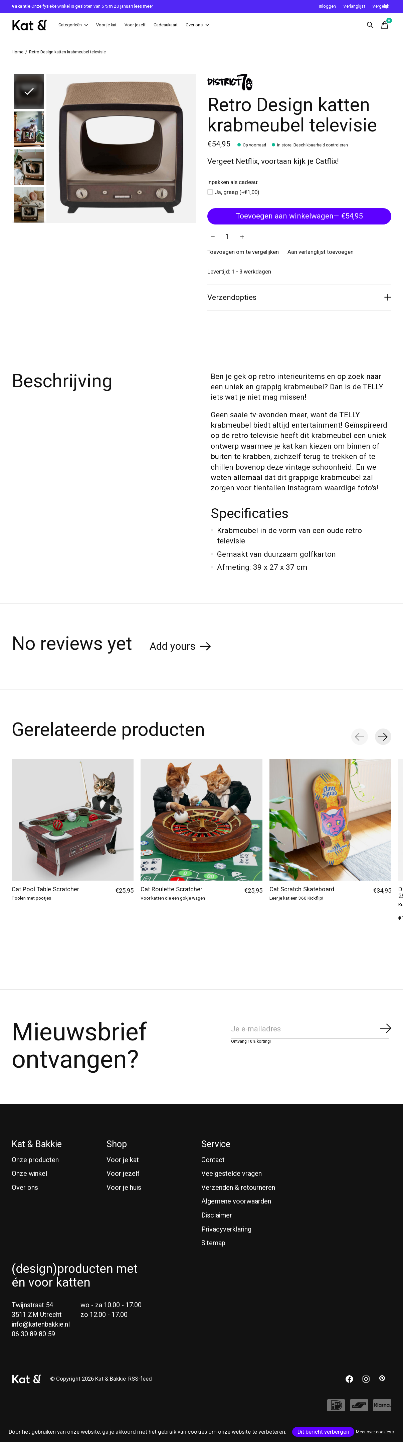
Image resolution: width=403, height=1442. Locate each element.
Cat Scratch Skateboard (301, 890)
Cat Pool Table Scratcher (45, 890)
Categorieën (78, 25)
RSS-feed (140, 1380)
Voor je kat (120, 25)
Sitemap (213, 1244)
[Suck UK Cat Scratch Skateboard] (330, 821)
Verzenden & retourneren (238, 1188)
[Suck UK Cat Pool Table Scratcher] (73, 821)
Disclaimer (216, 1216)
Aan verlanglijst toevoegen (320, 253)
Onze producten (35, 1161)
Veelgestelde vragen (231, 1174)
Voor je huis (124, 1188)
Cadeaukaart (198, 25)
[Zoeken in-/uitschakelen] (370, 25)
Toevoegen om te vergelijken (243, 253)
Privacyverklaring (226, 1230)
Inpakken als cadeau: (232, 183)
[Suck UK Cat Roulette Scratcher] (201, 821)
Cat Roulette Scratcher (171, 890)
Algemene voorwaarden (236, 1203)
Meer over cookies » (375, 1432)
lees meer (143, 6)
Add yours (173, 647)
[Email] (311, 1030)
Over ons (239, 25)
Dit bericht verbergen (323, 1432)
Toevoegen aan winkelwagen (299, 216)
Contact (213, 1161)
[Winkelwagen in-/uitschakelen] (384, 25)
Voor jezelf (158, 25)
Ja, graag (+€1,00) (237, 192)
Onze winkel (29, 1174)
